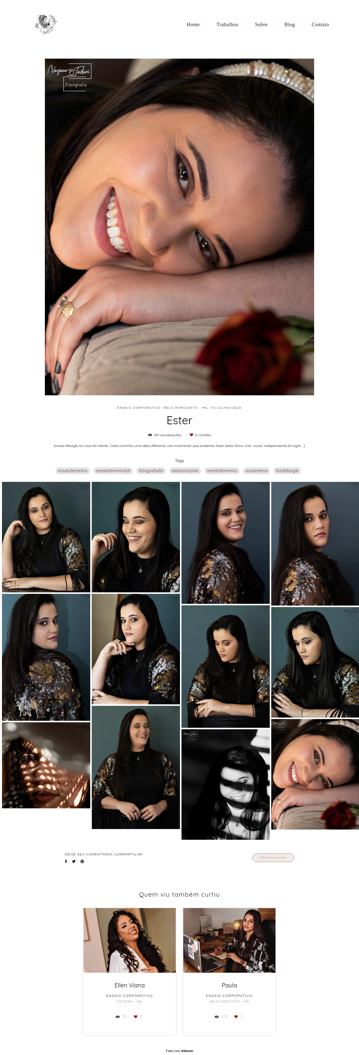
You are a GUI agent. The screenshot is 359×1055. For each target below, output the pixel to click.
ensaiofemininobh (113, 470)
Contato (320, 24)
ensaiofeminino (73, 470)
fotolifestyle (287, 470)
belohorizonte (185, 470)
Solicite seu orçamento (273, 857)
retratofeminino (222, 470)
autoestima (256, 470)
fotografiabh (151, 470)
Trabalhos (227, 24)
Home (193, 24)
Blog (289, 24)
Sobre (261, 24)
